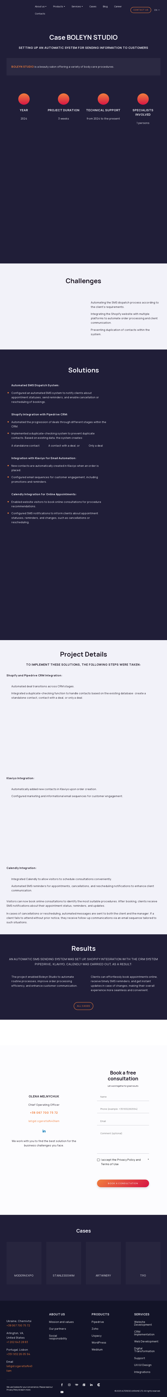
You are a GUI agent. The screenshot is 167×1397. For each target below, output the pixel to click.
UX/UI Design (143, 1365)
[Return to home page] (18, 10)
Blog (105, 6)
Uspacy (97, 1335)
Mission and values (61, 1322)
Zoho (95, 1328)
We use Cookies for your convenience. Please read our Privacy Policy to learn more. (30, 1388)
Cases (92, 6)
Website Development (143, 1323)
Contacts (40, 13)
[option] (155, 10)
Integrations (142, 1372)
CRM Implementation (144, 1333)
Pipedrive (98, 1322)
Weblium (97, 1349)
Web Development (146, 1341)
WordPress (99, 1342)
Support (139, 1358)
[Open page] (24, 1259)
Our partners (57, 1328)
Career (118, 6)
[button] (140, 10)
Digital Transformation (144, 1350)
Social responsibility (58, 1337)
